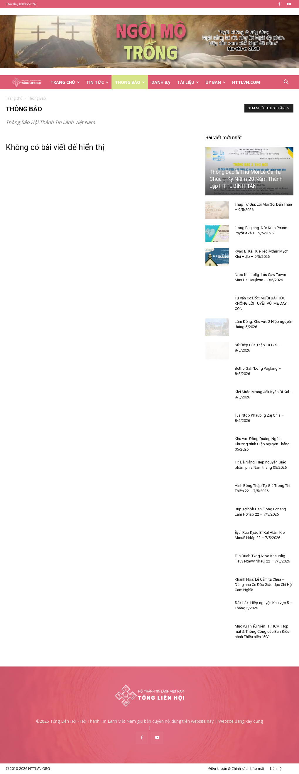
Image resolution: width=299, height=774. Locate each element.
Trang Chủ (65, 82)
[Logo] (26, 82)
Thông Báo (130, 82)
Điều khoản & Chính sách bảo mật (236, 768)
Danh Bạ (160, 82)
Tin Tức (97, 82)
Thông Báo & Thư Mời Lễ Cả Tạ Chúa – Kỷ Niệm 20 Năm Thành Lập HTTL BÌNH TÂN (246, 179)
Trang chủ (14, 98)
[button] (286, 83)
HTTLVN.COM (246, 82)
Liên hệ (276, 768)
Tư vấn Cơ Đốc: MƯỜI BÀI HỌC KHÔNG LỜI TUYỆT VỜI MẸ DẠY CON (261, 303)
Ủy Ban (215, 82)
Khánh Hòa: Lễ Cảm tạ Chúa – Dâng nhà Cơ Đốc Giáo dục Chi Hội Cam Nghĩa (264, 584)
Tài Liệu (188, 82)
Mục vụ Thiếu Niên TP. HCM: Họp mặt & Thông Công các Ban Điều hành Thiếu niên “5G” (262, 631)
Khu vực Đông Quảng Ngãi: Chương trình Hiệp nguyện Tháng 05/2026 (262, 444)
